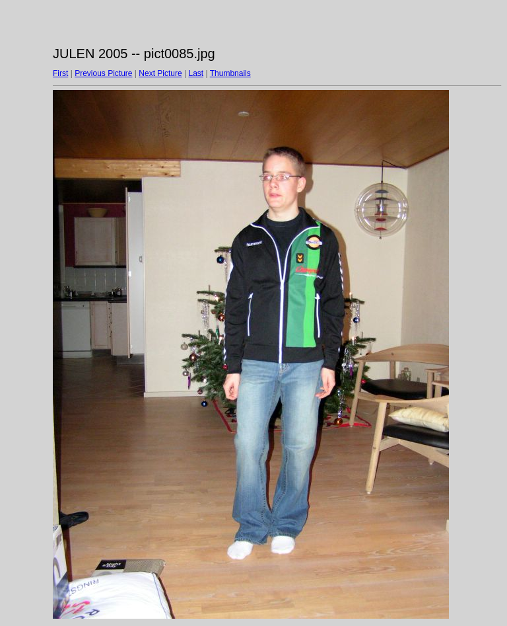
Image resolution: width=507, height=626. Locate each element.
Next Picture (160, 73)
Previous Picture (103, 73)
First (60, 73)
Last (195, 73)
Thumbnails (230, 73)
